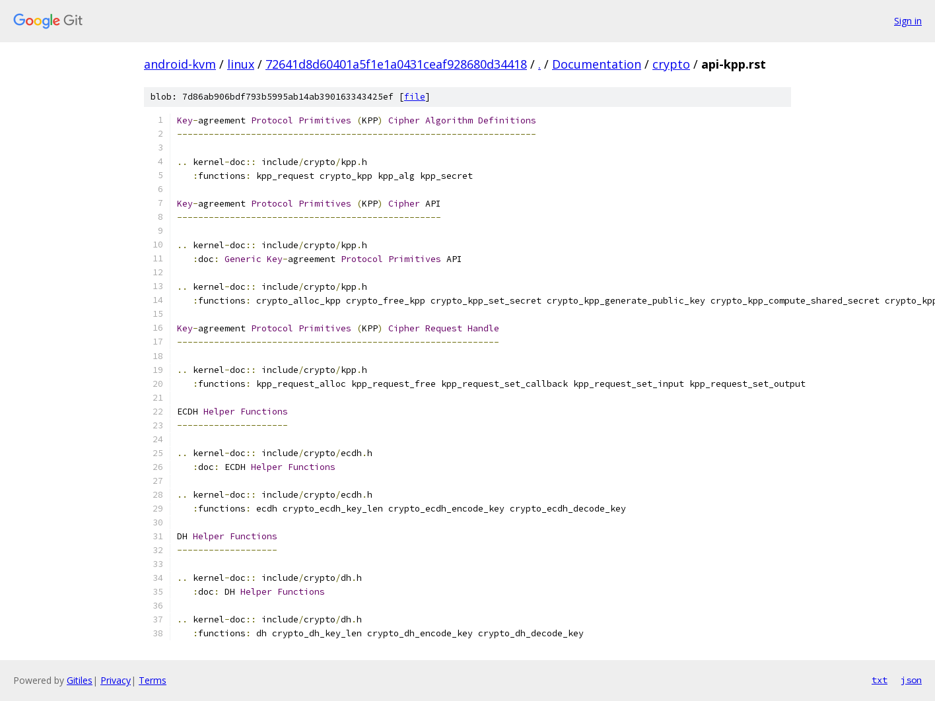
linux (240, 64)
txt (879, 680)
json (911, 680)
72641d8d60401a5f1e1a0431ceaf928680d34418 (396, 64)
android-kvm (180, 64)
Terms (152, 680)
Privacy (115, 680)
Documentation (596, 64)
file (414, 96)
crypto (671, 64)
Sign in (908, 21)
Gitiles (79, 680)
